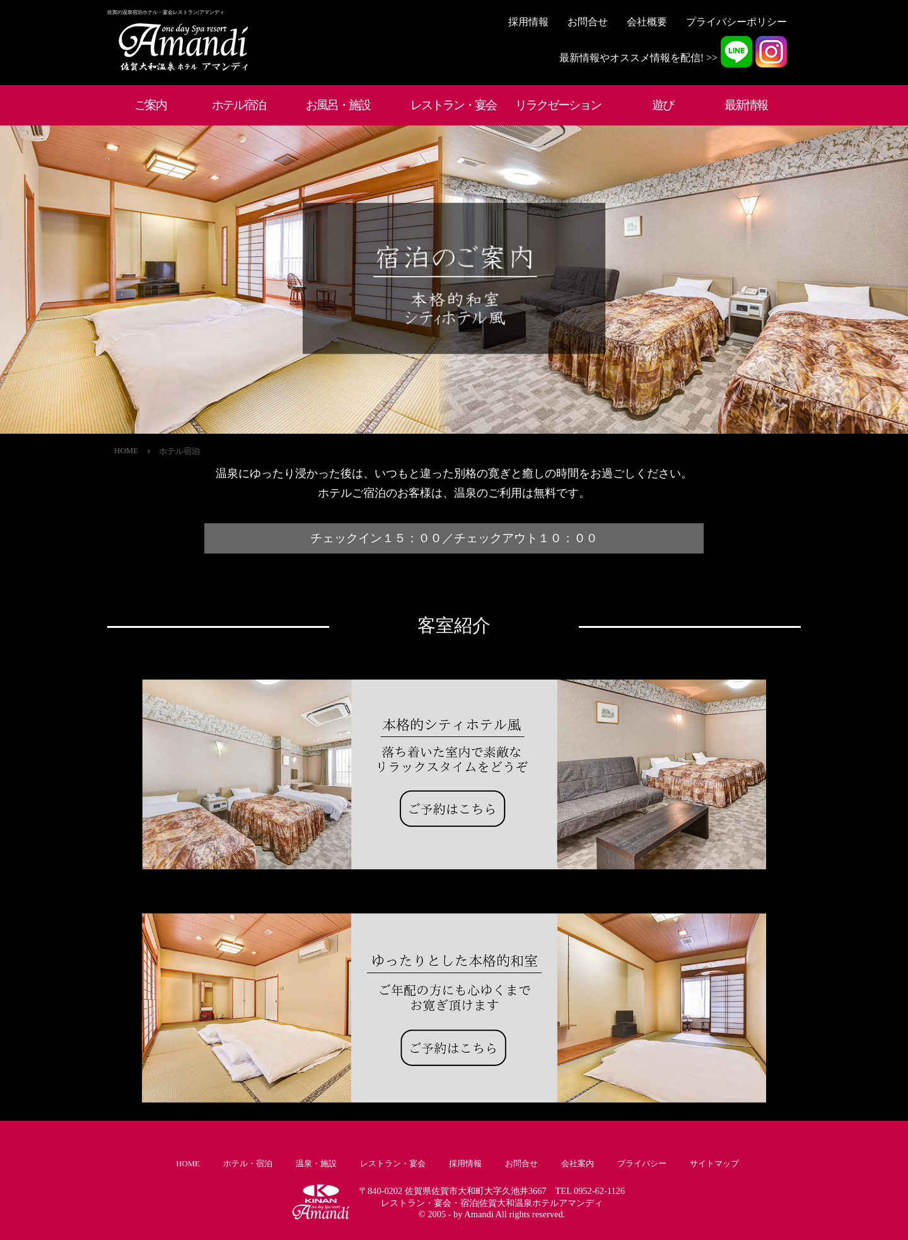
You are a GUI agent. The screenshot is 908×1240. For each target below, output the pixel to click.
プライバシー (641, 1163)
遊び (662, 105)
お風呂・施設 (338, 105)
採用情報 (528, 21)
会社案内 (577, 1163)
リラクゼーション (558, 105)
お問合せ (588, 21)
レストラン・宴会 (453, 105)
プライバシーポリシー (736, 21)
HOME (126, 450)
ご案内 (150, 105)
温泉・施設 (316, 1163)
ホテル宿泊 (238, 105)
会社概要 (647, 21)
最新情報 (746, 105)
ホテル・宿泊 (247, 1163)
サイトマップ (714, 1163)
